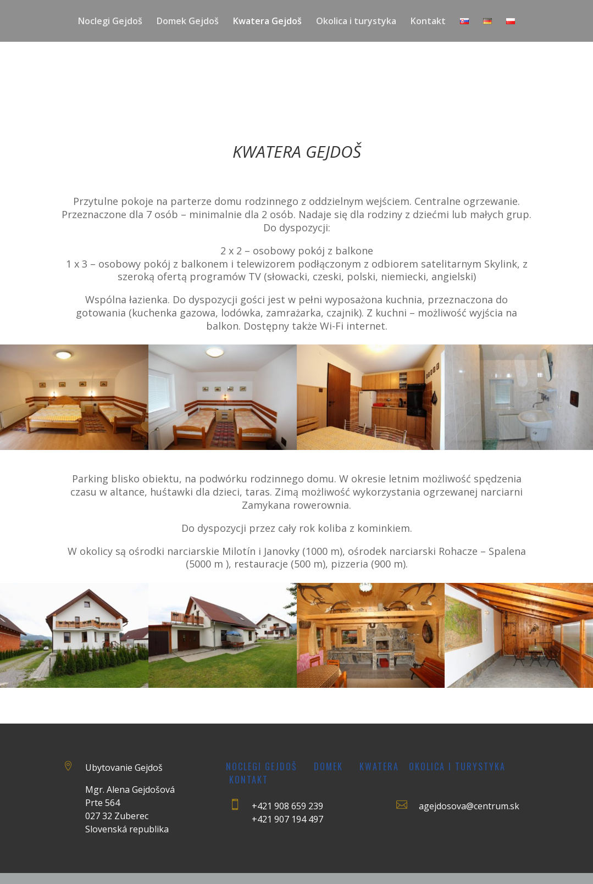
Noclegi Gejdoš (110, 22)
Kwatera (379, 766)
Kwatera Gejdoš (267, 22)
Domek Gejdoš (188, 22)
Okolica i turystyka (356, 22)
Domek (328, 766)
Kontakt (428, 22)
